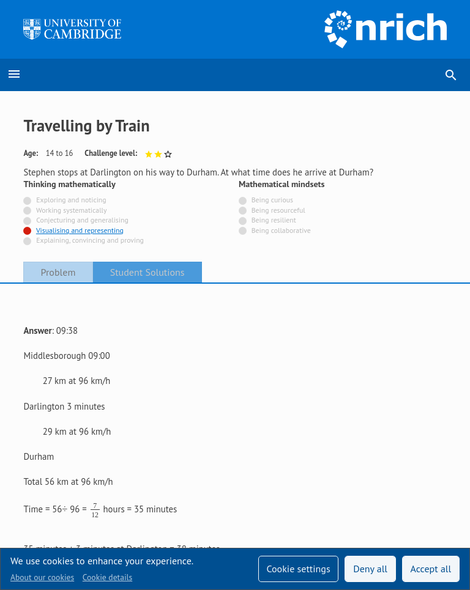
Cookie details (107, 577)
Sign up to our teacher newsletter (87, 460)
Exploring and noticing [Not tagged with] (71, 199)
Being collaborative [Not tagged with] (281, 230)
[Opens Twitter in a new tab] (374, 461)
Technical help (197, 460)
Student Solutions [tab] (147, 272)
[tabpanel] (234, 350)
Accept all (431, 568)
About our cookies (42, 577)
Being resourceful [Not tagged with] (278, 210)
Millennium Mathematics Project (263, 512)
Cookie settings (298, 568)
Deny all (370, 568)
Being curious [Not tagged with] (272, 199)
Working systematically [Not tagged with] (71, 210)
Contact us (149, 491)
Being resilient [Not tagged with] (274, 219)
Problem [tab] (58, 272)
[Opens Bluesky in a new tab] (439, 461)
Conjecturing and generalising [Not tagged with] (82, 219)
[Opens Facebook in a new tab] (406, 461)
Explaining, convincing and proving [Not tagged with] (90, 240)
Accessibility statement (67, 491)
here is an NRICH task (162, 393)
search (451, 75)
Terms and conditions (228, 491)
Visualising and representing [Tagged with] (80, 230)
